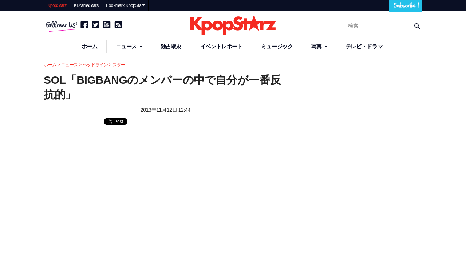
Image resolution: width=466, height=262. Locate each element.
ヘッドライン (95, 64)
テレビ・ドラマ (364, 46)
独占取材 (171, 46)
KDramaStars (86, 5)
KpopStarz (57, 5)
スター (118, 64)
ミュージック (277, 46)
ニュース (129, 46)
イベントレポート (221, 46)
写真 (319, 46)
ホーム (90, 46)
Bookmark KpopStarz (125, 5)
